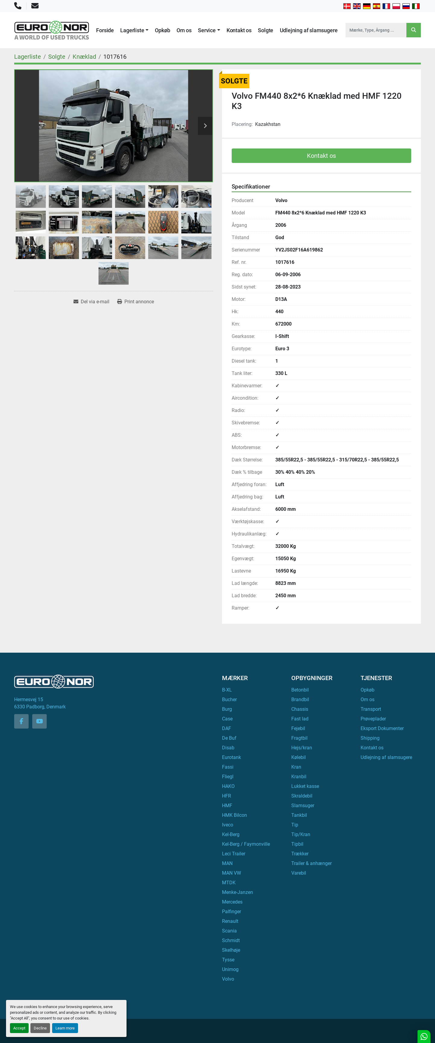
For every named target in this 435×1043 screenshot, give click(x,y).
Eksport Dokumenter (382, 728)
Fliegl (227, 776)
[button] (134, 30)
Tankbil (299, 815)
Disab (228, 748)
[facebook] (21, 721)
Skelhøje (231, 950)
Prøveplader (373, 719)
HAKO (228, 786)
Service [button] (207, 30)
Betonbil (300, 690)
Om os (184, 30)
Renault (230, 921)
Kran (296, 767)
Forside (105, 30)
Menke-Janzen (237, 892)
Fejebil (298, 728)
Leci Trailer (233, 854)
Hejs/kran (301, 748)
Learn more (65, 1028)
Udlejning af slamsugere (309, 30)
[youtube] (39, 721)
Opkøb (162, 30)
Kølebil (298, 757)
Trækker (299, 854)
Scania (229, 931)
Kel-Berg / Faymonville (246, 844)
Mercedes (232, 902)
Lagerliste (132, 30)
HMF (227, 805)
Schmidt (231, 940)
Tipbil (297, 844)
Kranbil (298, 776)
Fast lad (299, 719)
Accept (19, 1028)
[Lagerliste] (27, 56)
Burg (227, 709)
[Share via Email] (91, 302)
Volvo (228, 979)
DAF (226, 728)
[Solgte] (56, 56)
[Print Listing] (135, 302)
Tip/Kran (300, 834)
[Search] (376, 30)
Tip (294, 825)
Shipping (370, 738)
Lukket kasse (305, 786)
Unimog (230, 969)
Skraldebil (301, 796)
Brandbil (300, 699)
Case (227, 719)
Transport (371, 709)
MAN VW (231, 873)
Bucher (229, 699)
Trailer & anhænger (311, 863)
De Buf (229, 738)
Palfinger (231, 911)
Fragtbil (299, 738)
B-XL (227, 690)
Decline (40, 1028)
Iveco (227, 825)
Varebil (298, 873)
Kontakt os (239, 30)
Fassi (227, 767)
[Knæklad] (84, 56)
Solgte (265, 30)
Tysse (228, 960)
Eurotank (231, 757)
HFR (226, 796)
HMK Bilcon (234, 815)
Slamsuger (302, 805)
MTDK (229, 882)
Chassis (299, 709)
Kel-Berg (230, 834)
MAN (227, 863)
